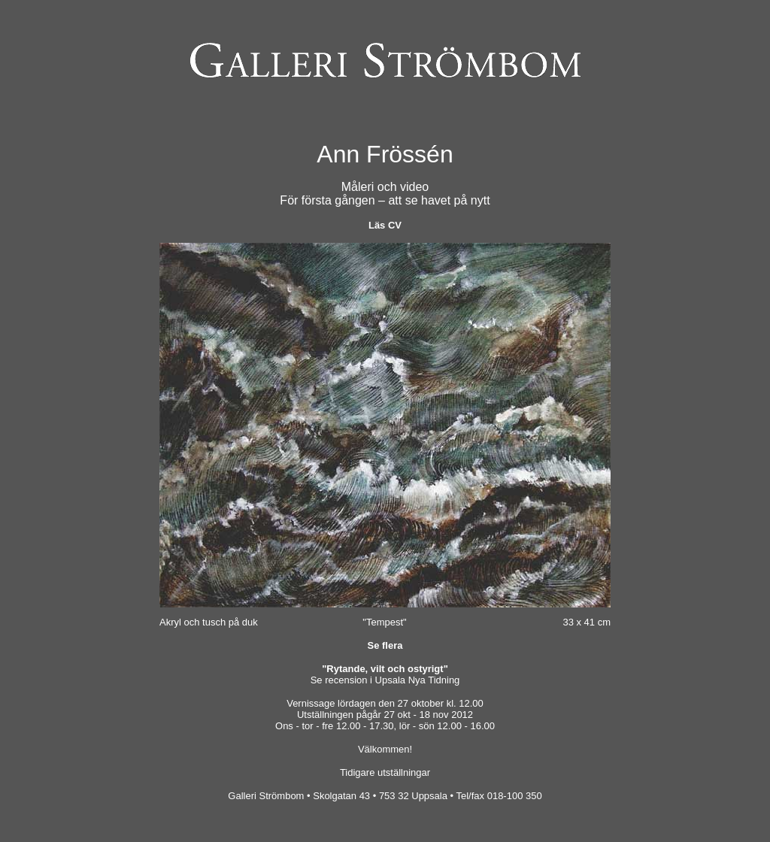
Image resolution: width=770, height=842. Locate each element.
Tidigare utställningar (385, 772)
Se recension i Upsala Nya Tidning (385, 680)
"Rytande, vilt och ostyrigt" (385, 668)
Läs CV (385, 225)
